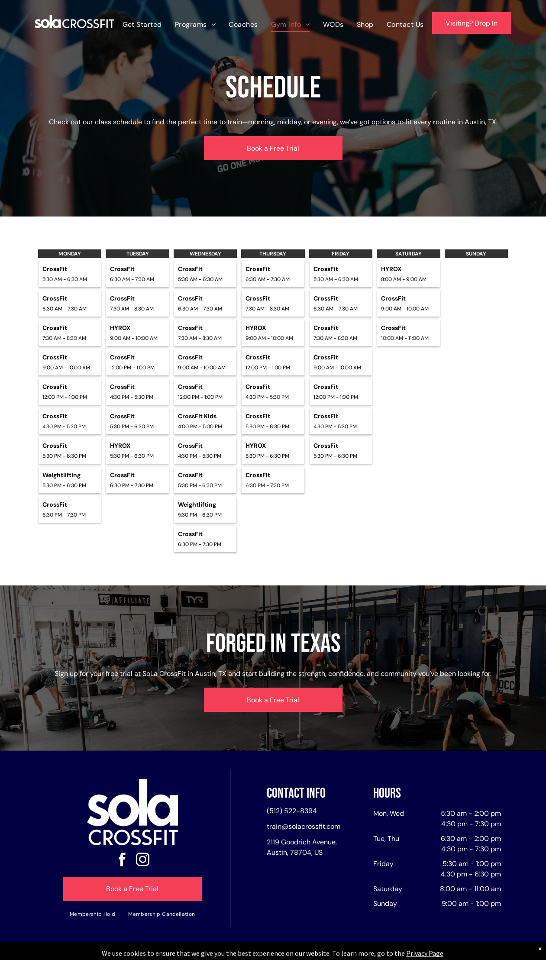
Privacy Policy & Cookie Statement (219, 952)
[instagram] (143, 861)
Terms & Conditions (344, 952)
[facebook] (122, 861)
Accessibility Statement (290, 952)
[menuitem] (142, 24)
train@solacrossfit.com (303, 826)
